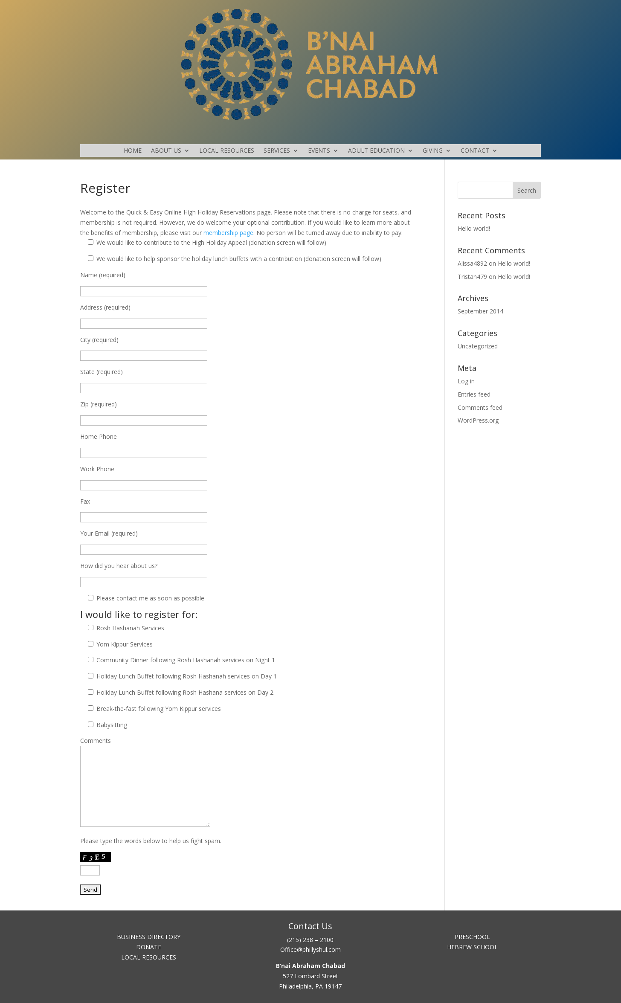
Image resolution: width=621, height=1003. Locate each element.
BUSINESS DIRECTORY (148, 937)
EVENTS (319, 151)
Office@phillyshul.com (310, 949)
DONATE (148, 947)
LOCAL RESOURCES (226, 151)
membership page (228, 233)
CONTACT (475, 151)
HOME (133, 151)
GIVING (433, 151)
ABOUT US (166, 151)
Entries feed (474, 394)
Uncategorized (478, 346)
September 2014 (480, 311)
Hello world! (474, 228)
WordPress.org (478, 420)
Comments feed (480, 407)
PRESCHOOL (472, 937)
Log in (466, 381)
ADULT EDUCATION (376, 151)
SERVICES (277, 151)
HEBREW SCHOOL (472, 947)
